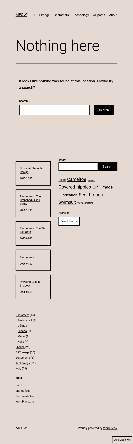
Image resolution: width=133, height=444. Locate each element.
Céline (21, 325)
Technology (81, 15)
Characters (61, 15)
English (20, 347)
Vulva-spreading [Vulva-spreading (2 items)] (85, 203)
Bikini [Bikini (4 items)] (62, 180)
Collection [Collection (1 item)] (91, 180)
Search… (24, 101)
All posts (99, 15)
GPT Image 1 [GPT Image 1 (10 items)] (104, 187)
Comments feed (25, 396)
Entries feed (23, 390)
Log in (19, 385)
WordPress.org (25, 401)
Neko (21, 341)
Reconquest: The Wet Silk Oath (33, 230)
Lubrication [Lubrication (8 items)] (67, 195)
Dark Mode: (122, 440)
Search (62, 159)
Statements (23, 357)
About (113, 15)
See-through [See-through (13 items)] (91, 194)
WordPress (110, 428)
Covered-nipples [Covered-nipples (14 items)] (74, 187)
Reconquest (27, 257)
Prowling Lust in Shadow (30, 283)
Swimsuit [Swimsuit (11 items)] (67, 202)
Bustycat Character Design (32, 170)
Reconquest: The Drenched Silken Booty (30, 200)
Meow (21, 14)
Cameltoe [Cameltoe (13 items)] (76, 179)
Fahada (22, 331)
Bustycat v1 (25, 320)
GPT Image (42, 15)
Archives (63, 212)
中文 (18, 368)
